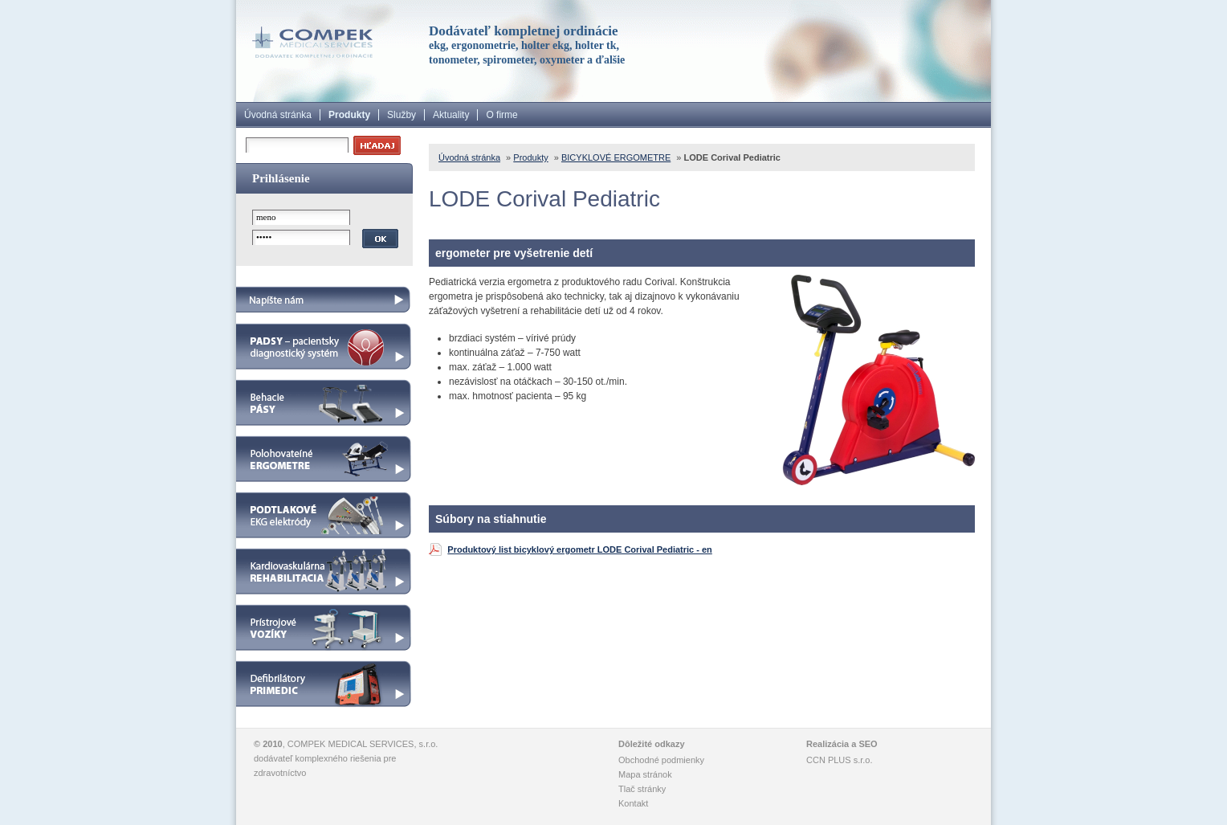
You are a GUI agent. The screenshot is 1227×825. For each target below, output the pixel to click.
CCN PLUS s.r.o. (839, 760)
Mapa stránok (645, 774)
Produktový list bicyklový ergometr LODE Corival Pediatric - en (579, 549)
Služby (401, 114)
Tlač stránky (642, 789)
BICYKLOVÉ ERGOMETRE (616, 157)
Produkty (349, 114)
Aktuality (451, 114)
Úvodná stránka (278, 114)
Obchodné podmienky (661, 760)
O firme (501, 114)
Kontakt (633, 803)
